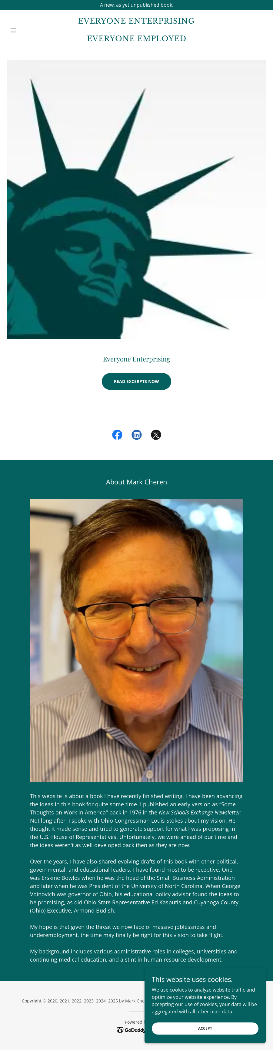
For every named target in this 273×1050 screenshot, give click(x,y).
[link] (136, 39)
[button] (26, 30)
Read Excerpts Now (136, 381)
